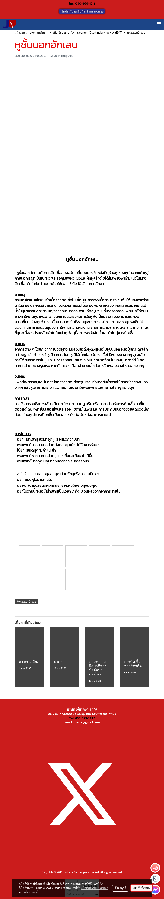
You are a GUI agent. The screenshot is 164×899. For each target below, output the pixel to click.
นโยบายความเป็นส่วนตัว (94, 888)
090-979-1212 (85, 3)
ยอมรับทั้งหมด (141, 888)
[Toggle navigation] (159, 24)
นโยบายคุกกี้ (31, 892)
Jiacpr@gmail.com (87, 722)
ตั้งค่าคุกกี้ (120, 888)
